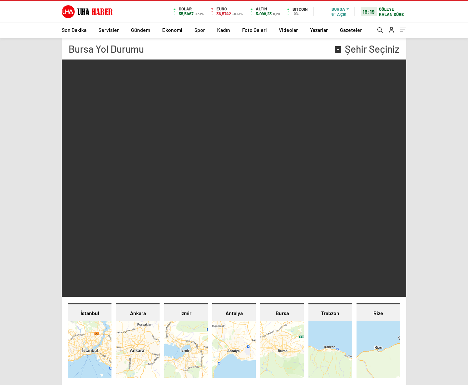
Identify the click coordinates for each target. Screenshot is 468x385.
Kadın (223, 30)
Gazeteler (351, 30)
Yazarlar (319, 30)
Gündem (140, 30)
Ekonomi (172, 30)
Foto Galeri (254, 30)
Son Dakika (74, 30)
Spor (199, 30)
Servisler (108, 30)
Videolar (288, 30)
